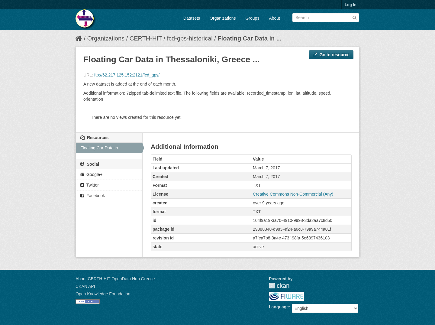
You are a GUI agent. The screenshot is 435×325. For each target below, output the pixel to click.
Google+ (91, 174)
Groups (252, 18)
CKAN (279, 285)
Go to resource (331, 54)
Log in (350, 4)
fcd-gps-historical (190, 38)
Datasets (191, 18)
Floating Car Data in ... (249, 38)
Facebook (92, 195)
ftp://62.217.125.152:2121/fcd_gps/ (127, 75)
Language (279, 306)
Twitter (89, 185)
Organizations (223, 18)
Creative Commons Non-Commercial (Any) (293, 194)
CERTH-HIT (146, 38)
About (274, 18)
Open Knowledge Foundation (103, 293)
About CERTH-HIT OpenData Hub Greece (115, 278)
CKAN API (85, 286)
